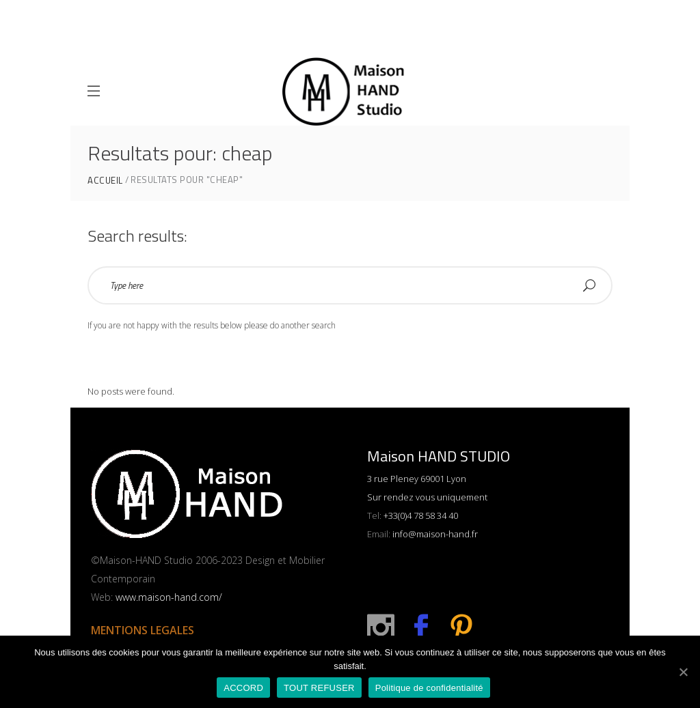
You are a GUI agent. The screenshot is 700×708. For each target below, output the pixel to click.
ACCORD (243, 688)
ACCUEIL (105, 180)
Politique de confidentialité (429, 688)
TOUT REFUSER (319, 688)
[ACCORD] (683, 672)
